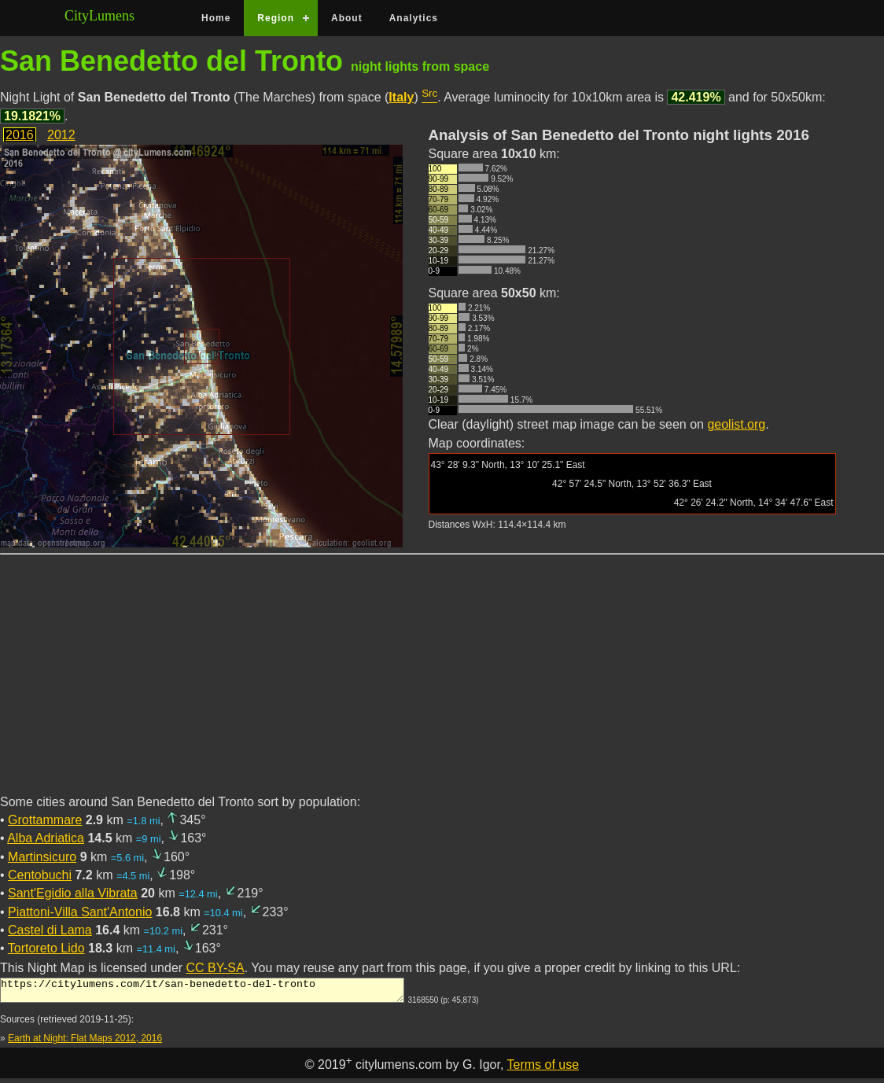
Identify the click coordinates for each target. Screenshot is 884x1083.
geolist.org (736, 424)
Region (275, 18)
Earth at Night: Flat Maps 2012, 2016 (85, 1042)
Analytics (413, 18)
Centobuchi (40, 875)
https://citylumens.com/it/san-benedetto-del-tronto (202, 992)
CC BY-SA (215, 967)
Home (215, 18)
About (347, 18)
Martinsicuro (42, 857)
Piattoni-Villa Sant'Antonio (80, 912)
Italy (401, 97)
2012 (61, 135)
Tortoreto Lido (46, 948)
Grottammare (45, 820)
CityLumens (99, 16)
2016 (20, 135)
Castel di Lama (50, 930)
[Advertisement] (442, 683)
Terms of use (543, 1069)
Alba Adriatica (45, 838)
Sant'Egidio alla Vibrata (73, 893)
